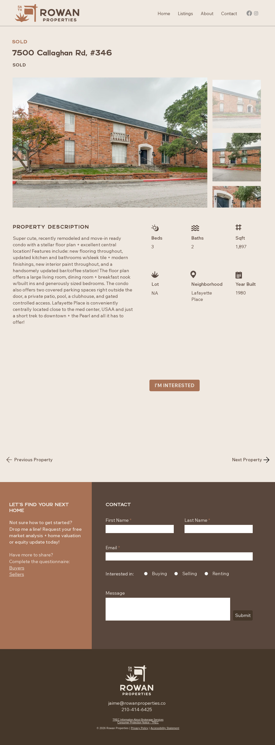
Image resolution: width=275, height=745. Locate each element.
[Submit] (243, 615)
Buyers (16, 568)
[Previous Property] (33, 460)
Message (115, 593)
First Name (117, 520)
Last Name (196, 520)
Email (111, 547)
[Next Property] (247, 460)
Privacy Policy (139, 728)
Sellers (16, 574)
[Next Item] (197, 143)
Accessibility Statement (164, 728)
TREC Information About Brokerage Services (138, 719)
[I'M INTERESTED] (174, 385)
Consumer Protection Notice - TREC (138, 722)
